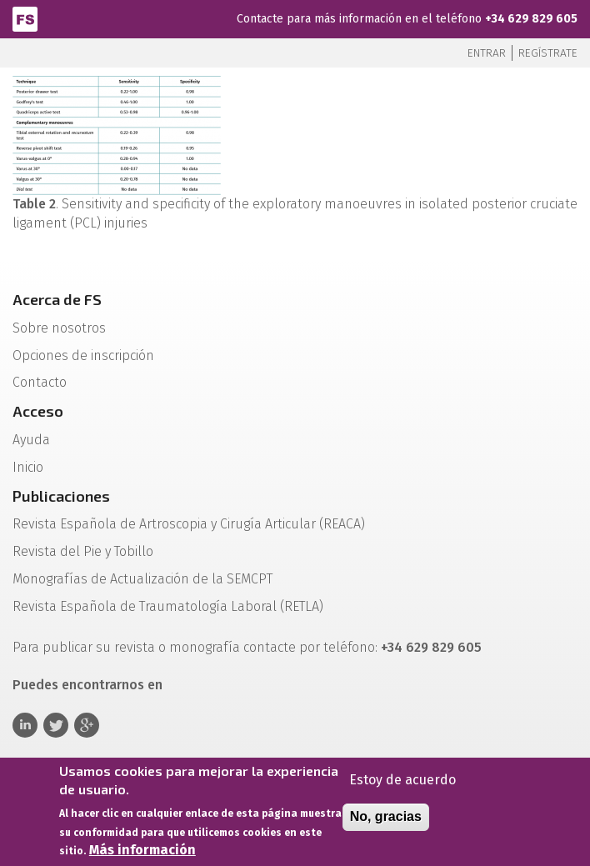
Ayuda (31, 440)
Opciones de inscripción (83, 355)
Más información (142, 854)
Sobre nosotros (59, 328)
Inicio (27, 467)
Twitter (55, 725)
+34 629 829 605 (531, 19)
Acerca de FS (57, 299)
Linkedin (25, 725)
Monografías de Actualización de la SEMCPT (142, 579)
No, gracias (386, 820)
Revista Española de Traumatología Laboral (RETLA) (167, 606)
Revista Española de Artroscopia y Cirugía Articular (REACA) (188, 524)
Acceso (37, 411)
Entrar (487, 53)
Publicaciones (61, 496)
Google (86, 725)
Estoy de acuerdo (402, 783)
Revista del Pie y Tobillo (82, 551)
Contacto (39, 382)
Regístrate (548, 53)
